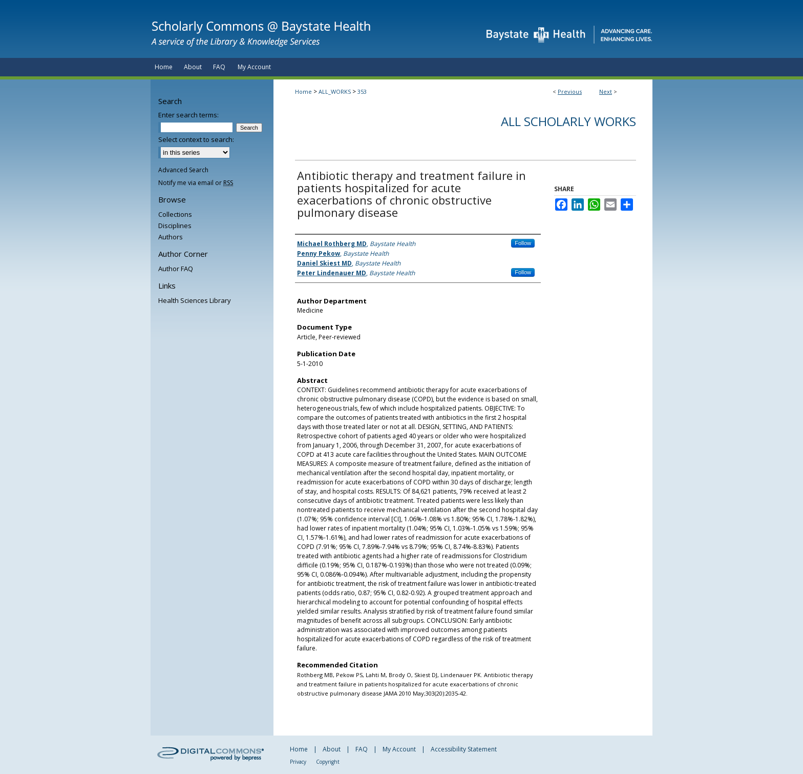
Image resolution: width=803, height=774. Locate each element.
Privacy (298, 761)
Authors (170, 236)
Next (605, 91)
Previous (570, 91)
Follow (523, 243)
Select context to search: (196, 139)
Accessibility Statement (464, 749)
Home (303, 91)
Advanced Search (183, 170)
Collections (175, 214)
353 (362, 91)
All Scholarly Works (568, 121)
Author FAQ (175, 268)
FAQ (361, 749)
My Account (399, 749)
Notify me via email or (195, 182)
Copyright (328, 761)
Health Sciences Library (194, 300)
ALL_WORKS (335, 91)
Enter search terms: (188, 114)
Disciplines (175, 225)
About (332, 749)
